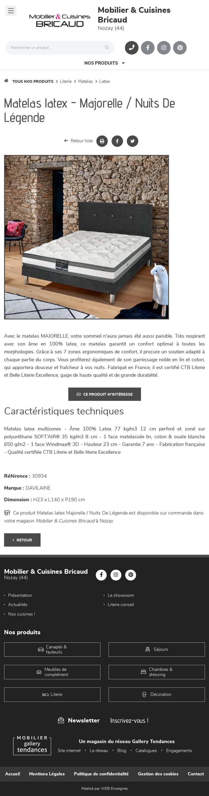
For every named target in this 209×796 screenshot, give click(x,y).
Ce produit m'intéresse (105, 394)
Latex (104, 81)
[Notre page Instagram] (164, 48)
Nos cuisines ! (21, 614)
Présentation (20, 595)
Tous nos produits (33, 82)
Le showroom (121, 595)
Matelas (85, 81)
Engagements (179, 751)
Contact (196, 774)
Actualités (17, 604)
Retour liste (78, 140)
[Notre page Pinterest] (180, 48)
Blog (121, 751)
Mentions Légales (47, 774)
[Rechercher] (108, 48)
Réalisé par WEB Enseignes (104, 789)
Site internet (69, 751)
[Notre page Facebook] (148, 48)
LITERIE (66, 81)
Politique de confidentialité (101, 774)
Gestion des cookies (158, 774)
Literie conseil (121, 604)
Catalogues (146, 751)
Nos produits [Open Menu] (104, 63)
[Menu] (10, 10)
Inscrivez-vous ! (129, 720)
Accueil (12, 774)
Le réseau (99, 751)
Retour (22, 540)
